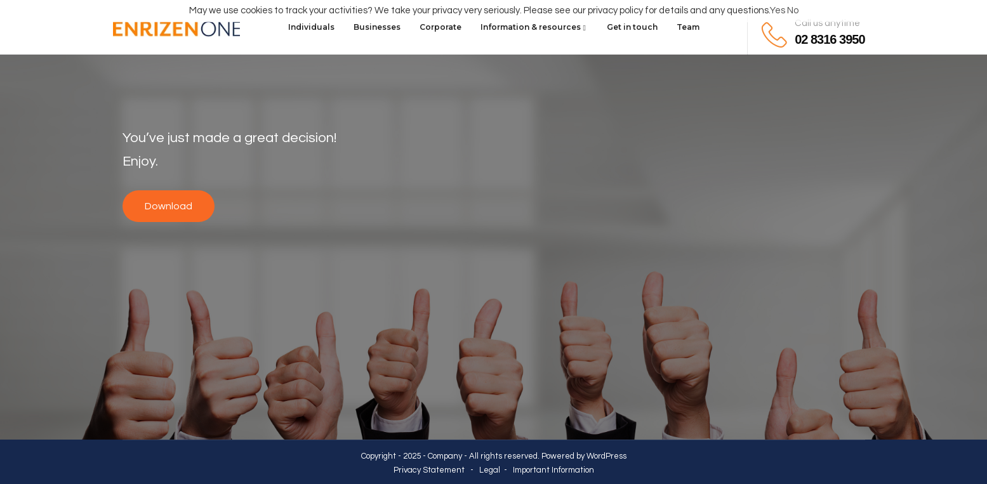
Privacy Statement (429, 470)
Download (168, 206)
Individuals (311, 27)
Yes (777, 10)
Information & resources (534, 27)
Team (688, 27)
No (792, 10)
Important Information (553, 470)
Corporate (440, 27)
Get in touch (632, 27)
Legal (489, 470)
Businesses (377, 27)
